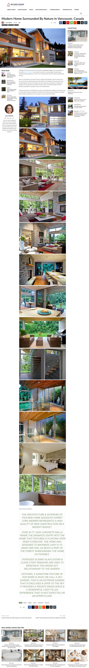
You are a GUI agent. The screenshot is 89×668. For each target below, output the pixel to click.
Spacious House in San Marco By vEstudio (80, 100)
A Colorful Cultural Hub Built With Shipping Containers (80, 115)
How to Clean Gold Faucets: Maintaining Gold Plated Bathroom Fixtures (12, 98)
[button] (81, 13)
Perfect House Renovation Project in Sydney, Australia (50, 618)
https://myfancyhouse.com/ (9, 118)
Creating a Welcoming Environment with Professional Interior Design (80, 55)
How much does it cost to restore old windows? (11, 83)
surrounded (40, 602)
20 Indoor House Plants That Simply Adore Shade (11, 76)
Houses (16, 25)
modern (30, 602)
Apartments (77, 104)
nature (34, 602)
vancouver (47, 602)
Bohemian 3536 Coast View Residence (75, 92)
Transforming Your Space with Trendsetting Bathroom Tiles (80, 72)
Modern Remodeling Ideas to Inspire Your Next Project (33, 665)
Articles (9, 95)
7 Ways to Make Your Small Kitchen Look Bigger (79, 64)
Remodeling (10, 80)
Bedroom (11, 25)
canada (24, 602)
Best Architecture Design (79, 111)
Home (8, 87)
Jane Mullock (9, 22)
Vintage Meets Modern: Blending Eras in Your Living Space (55, 665)
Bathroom (5, 25)
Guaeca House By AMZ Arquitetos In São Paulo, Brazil (16, 618)
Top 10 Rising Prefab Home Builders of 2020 (11, 90)
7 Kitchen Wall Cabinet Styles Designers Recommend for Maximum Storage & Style (75, 46)
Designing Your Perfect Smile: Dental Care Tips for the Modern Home (77, 665)
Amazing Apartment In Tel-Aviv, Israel (80, 106)
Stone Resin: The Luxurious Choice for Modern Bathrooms (12, 665)
